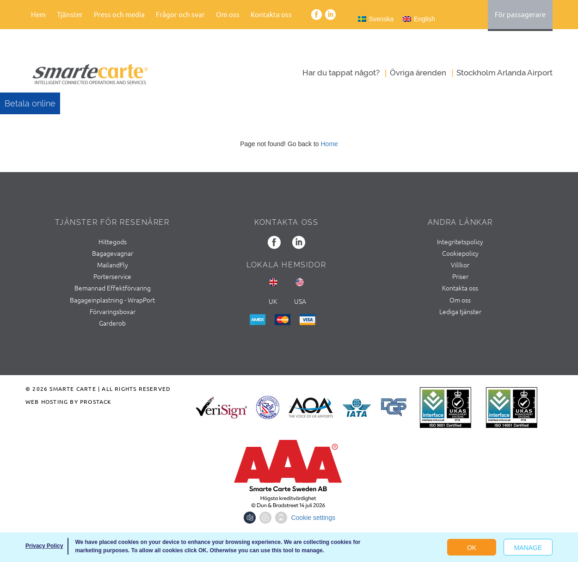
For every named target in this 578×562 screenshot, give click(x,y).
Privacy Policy (44, 546)
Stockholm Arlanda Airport (504, 72)
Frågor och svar (180, 14)
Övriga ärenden (418, 72)
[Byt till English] (419, 19)
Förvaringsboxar (112, 311)
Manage (528, 547)
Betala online (30, 103)
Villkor (460, 264)
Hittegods (112, 241)
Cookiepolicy (460, 253)
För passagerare (520, 14)
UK (273, 301)
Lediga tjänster (460, 311)
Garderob (112, 322)
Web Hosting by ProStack (68, 401)
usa (300, 301)
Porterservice (112, 276)
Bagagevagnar (112, 253)
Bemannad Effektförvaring (112, 287)
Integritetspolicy (460, 241)
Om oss (228, 14)
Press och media (119, 14)
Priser (460, 276)
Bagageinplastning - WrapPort (112, 299)
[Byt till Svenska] (375, 19)
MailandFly (112, 264)
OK (471, 547)
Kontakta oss (271, 14)
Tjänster (70, 14)
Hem (38, 14)
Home (329, 144)
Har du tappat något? (341, 72)
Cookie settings (313, 517)
